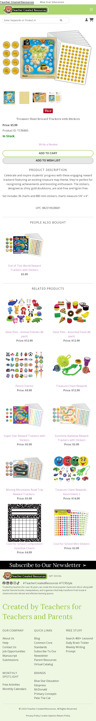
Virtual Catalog (43, 664)
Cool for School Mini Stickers (71, 544)
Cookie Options (48, 715)
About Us (8, 638)
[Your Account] (86, 19)
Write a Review (48, 144)
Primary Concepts (45, 694)
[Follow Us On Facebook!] (4, 583)
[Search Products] (61, 20)
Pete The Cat (42, 698)
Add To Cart (48, 153)
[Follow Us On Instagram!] (15, 583)
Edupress (40, 685)
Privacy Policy (33, 715)
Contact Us (9, 647)
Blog (37, 638)
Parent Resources (45, 660)
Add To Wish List (48, 160)
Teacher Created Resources (17, 2)
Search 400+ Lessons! (79, 638)
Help (5, 643)
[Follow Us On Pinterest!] (11, 583)
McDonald (40, 689)
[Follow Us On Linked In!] (8, 583)
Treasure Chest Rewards (71, 386)
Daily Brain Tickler (77, 643)
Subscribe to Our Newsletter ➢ (48, 565)
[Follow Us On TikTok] (18, 583)
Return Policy (63, 715)
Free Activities (11, 684)
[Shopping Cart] (90, 19)
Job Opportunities (14, 651)
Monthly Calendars (14, 689)
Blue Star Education (52, 2)
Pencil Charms (24, 386)
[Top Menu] (90, 10)
